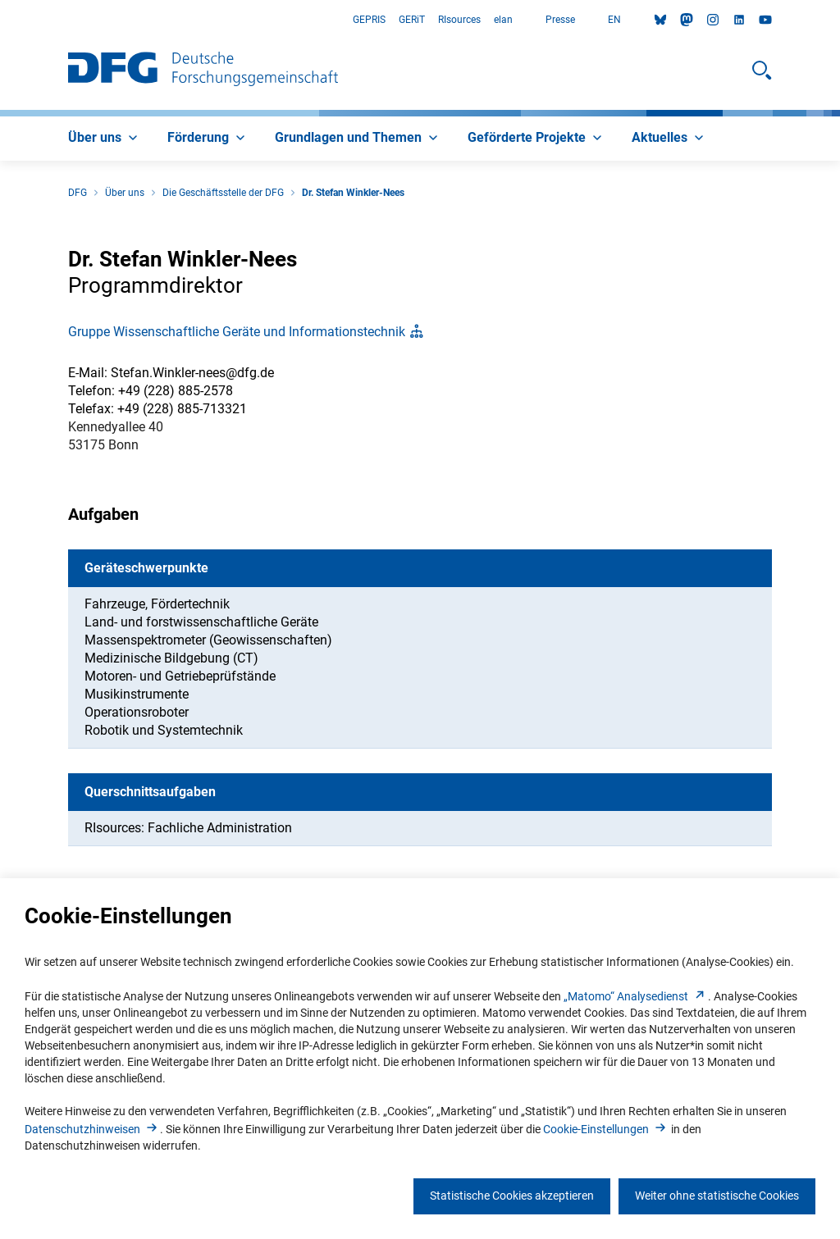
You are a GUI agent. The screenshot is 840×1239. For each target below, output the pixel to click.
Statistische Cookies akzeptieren (512, 1195)
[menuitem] (104, 138)
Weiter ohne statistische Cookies (717, 1195)
